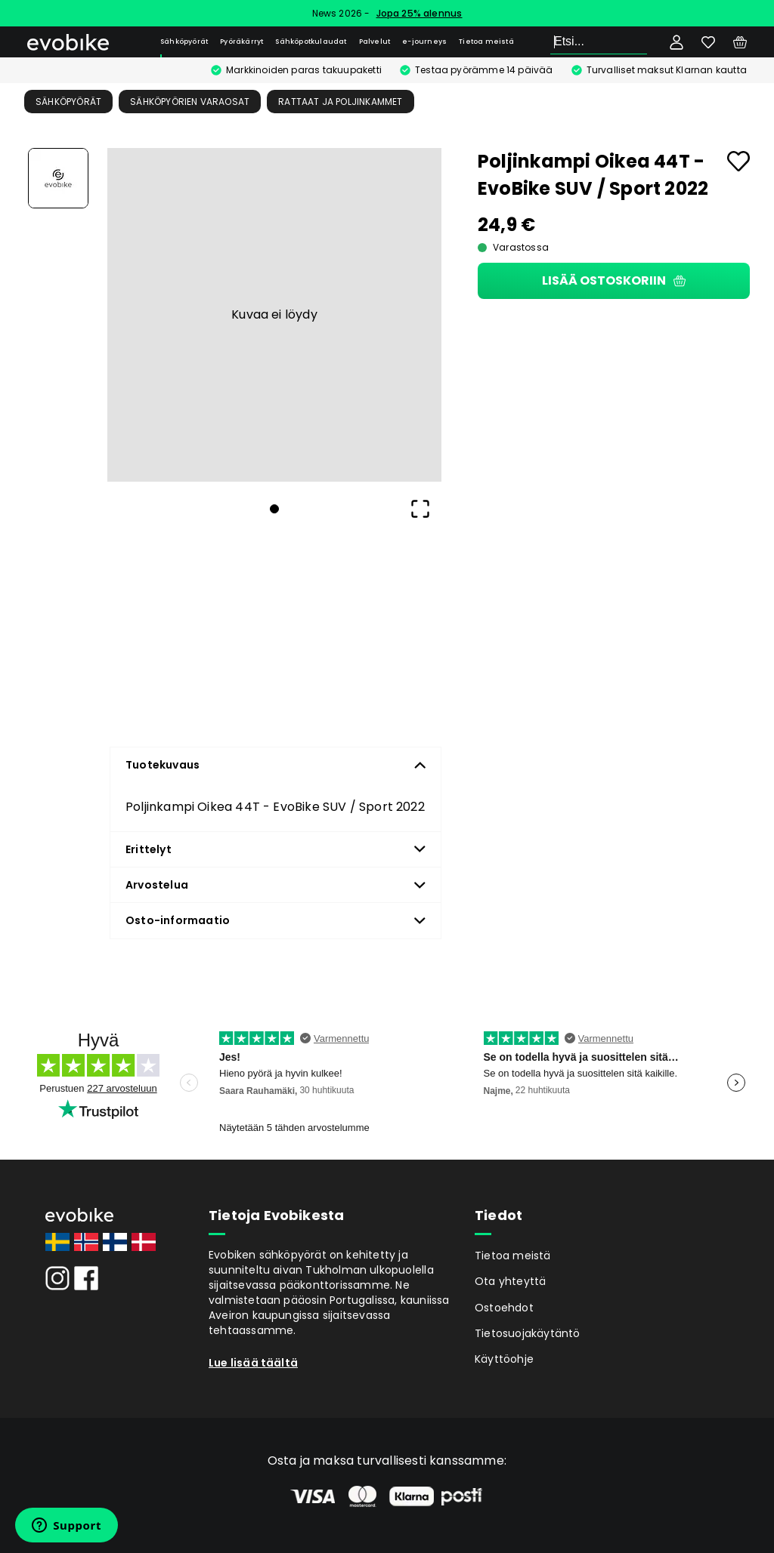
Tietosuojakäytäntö (527, 1333)
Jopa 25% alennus (419, 13)
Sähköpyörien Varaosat (189, 101)
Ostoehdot (504, 1307)
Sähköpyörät (184, 41)
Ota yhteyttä (510, 1281)
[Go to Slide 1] (58, 178)
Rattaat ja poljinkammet (340, 101)
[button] (274, 315)
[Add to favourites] (738, 161)
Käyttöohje (504, 1359)
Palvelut (375, 41)
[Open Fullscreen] (420, 509)
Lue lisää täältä (253, 1362)
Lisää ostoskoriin (614, 280)
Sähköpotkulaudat (310, 41)
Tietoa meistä (486, 41)
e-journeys (424, 41)
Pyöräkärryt (241, 41)
